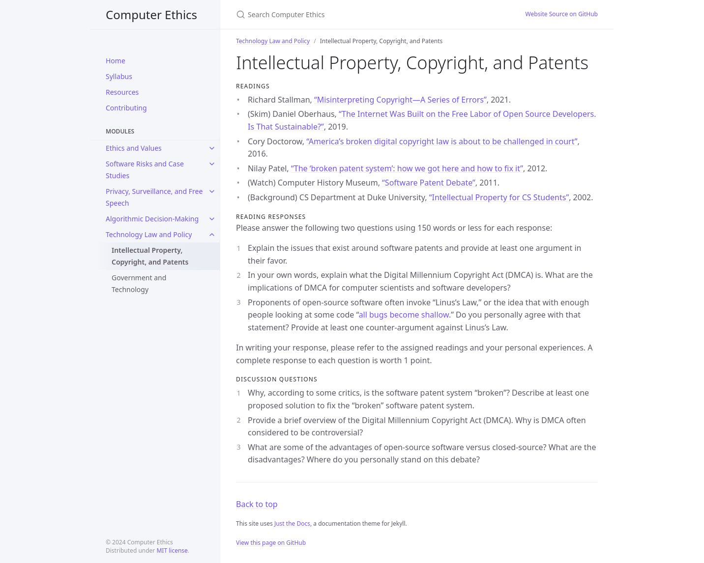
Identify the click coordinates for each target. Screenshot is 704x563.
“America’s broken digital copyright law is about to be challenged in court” (441, 141)
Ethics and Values (134, 148)
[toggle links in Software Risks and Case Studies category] (212, 164)
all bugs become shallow (404, 314)
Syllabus (119, 76)
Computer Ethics (151, 14)
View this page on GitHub (271, 542)
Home (115, 60)
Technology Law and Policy (149, 234)
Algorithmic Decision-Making (152, 218)
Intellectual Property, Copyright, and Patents (150, 256)
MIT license (171, 550)
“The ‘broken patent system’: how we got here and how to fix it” (407, 168)
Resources (122, 92)
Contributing (126, 107)
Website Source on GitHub (562, 14)
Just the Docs (292, 523)
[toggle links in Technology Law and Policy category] (212, 234)
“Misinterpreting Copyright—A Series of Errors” (400, 99)
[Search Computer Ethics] (352, 14)
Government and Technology (139, 283)
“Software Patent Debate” (428, 182)
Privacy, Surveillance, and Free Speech (154, 197)
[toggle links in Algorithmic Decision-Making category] (212, 219)
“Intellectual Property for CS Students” (499, 197)
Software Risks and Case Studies (145, 169)
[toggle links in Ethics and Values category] (212, 148)
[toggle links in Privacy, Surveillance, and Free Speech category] (212, 191)
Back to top (257, 504)
